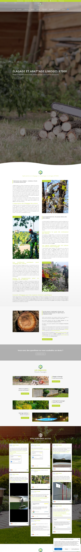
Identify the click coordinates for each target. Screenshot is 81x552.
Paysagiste (19, 9)
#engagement (44, 498)
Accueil (13, 9)
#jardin (24, 451)
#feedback (18, 451)
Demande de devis (47, 339)
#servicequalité (63, 511)
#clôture (62, 480)
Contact (63, 9)
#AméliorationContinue (44, 497)
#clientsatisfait (58, 511)
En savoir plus (17, 78)
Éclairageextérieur (51, 9)
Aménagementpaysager (44, 9)
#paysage (54, 481)
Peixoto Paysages (15, 445)
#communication (65, 513)
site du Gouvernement (56, 330)
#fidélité (14, 482)
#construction (61, 481)
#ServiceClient (37, 497)
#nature (21, 451)
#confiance (17, 481)
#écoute (61, 513)
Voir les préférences (75, 549)
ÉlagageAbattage (33, 9)
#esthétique (69, 480)
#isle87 (14, 481)
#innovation (40, 498)
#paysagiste (14, 451)
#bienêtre (58, 453)
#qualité (11, 481)
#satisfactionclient (34, 498)
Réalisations (57, 9)
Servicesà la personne (26, 9)
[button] (78, 539)
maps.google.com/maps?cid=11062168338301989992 (36, 500)
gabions (43, 336)
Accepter (58, 549)
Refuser (66, 549)
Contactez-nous (46, 181)
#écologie (14, 452)
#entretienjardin (63, 452)
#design (11, 452)
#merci (54, 511)
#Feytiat (58, 452)
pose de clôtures (64, 334)
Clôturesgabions (38, 9)
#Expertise (21, 481)
